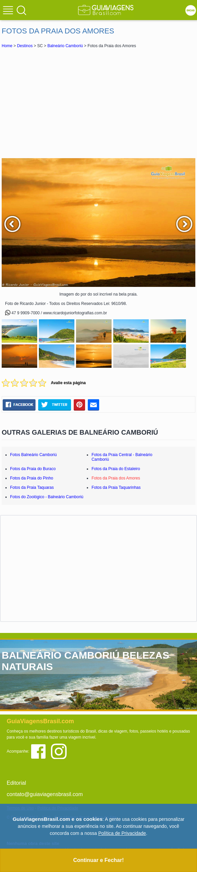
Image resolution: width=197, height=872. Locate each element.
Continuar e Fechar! (98, 860)
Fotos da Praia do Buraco (33, 468)
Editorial (16, 783)
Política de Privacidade (122, 833)
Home (7, 45)
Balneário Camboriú (65, 45)
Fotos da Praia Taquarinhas (116, 487)
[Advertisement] (98, 103)
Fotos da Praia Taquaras (32, 487)
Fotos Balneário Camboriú (33, 454)
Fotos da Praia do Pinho (31, 478)
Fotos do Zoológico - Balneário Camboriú (46, 497)
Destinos (25, 45)
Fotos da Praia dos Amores (115, 478)
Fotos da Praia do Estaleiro (115, 468)
